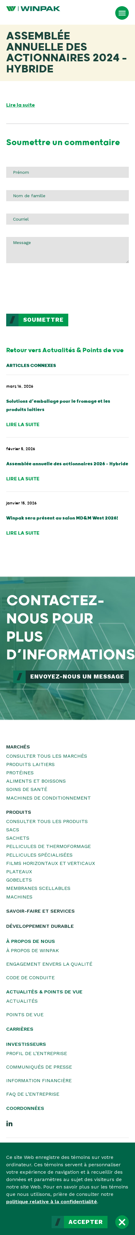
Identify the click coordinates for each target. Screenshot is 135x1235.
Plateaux (19, 871)
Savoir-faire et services (40, 911)
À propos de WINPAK (32, 950)
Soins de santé (26, 789)
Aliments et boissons (36, 781)
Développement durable (40, 926)
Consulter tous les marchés (46, 756)
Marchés (18, 747)
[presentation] (53, 289)
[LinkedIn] (9, 1123)
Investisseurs (26, 1044)
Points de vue (25, 1014)
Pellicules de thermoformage (48, 846)
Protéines (20, 773)
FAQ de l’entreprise (32, 1094)
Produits (18, 812)
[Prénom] (67, 172)
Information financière (39, 1080)
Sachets (17, 838)
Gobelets (19, 880)
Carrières (19, 1029)
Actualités (22, 1001)
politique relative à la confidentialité (51, 1201)
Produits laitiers (30, 764)
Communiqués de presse (39, 1067)
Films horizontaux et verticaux (50, 863)
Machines (19, 897)
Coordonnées (25, 1108)
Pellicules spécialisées (39, 855)
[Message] (67, 250)
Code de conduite (30, 977)
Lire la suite (20, 105)
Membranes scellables (38, 888)
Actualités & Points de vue (44, 992)
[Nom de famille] (67, 195)
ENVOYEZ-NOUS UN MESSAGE (77, 676)
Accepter (86, 1222)
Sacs (12, 830)
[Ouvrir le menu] (122, 13)
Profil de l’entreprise (36, 1053)
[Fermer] (122, 1222)
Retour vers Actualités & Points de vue (65, 350)
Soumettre (43, 319)
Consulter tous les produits (47, 821)
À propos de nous (30, 941)
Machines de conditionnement (48, 798)
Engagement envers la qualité (49, 964)
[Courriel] (67, 219)
